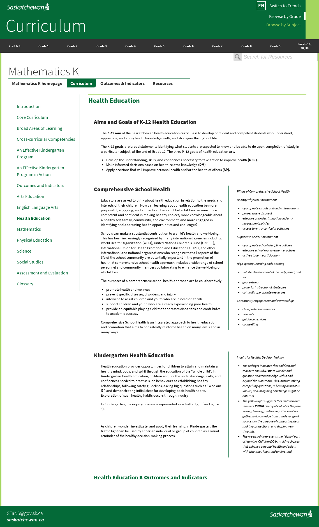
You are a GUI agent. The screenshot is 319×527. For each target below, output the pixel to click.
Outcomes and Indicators (40, 185)
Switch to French (285, 5)
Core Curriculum (32, 117)
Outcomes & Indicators (122, 83)
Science (24, 251)
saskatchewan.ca (25, 519)
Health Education (33, 218)
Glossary (25, 283)
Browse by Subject (283, 24)
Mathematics (29, 229)
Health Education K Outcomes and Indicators (150, 477)
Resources (163, 83)
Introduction (29, 106)
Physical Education (34, 240)
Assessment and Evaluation (42, 273)
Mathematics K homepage (37, 83)
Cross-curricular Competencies (46, 139)
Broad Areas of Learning (39, 128)
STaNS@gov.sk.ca (25, 513)
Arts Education (30, 196)
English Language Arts (37, 207)
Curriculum (46, 25)
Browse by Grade (285, 16)
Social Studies (30, 262)
